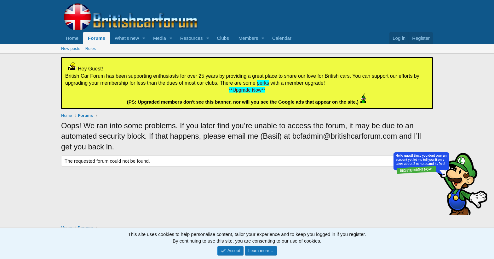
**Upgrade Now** (247, 90)
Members (248, 38)
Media (159, 38)
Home (72, 38)
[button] (144, 38)
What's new (127, 38)
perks (263, 83)
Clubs (223, 38)
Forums (96, 38)
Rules (90, 48)
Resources (191, 38)
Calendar (281, 38)
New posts (70, 48)
